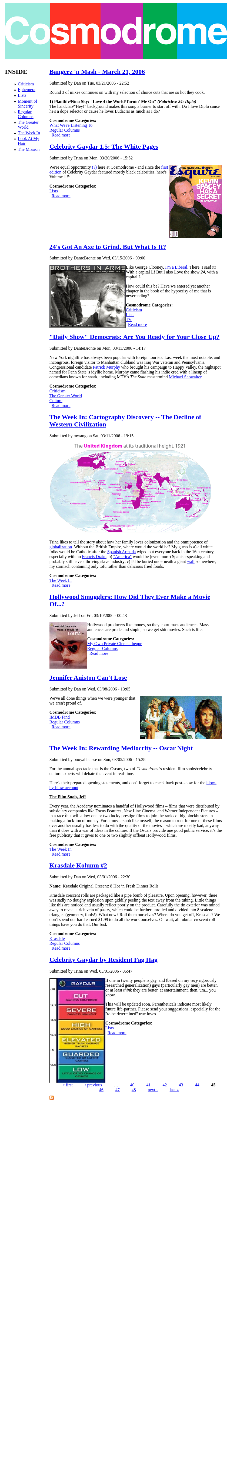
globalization (60, 547)
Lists (53, 191)
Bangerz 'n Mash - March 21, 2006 (97, 71)
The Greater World (65, 395)
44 (197, 1085)
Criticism (134, 310)
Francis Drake (94, 556)
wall (191, 561)
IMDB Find (59, 717)
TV (129, 319)
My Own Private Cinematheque (114, 643)
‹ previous (93, 1085)
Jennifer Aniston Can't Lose (88, 677)
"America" (122, 556)
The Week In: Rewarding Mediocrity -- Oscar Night (121, 748)
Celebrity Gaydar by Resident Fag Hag (103, 959)
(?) (94, 167)
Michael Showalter (185, 377)
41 (148, 1085)
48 (134, 1089)
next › (153, 1089)
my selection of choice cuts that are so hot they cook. (159, 92)
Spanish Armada (121, 551)
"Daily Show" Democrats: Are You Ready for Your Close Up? (134, 336)
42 (165, 1085)
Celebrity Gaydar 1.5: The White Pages (103, 146)
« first (67, 1085)
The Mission (28, 149)
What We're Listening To (70, 125)
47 (117, 1089)
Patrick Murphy (106, 367)
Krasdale (57, 938)
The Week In (60, 580)
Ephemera (26, 89)
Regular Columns (64, 130)
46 (101, 1089)
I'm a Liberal (176, 267)
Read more (61, 135)
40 (132, 1085)
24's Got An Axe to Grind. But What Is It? (107, 246)
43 (181, 1085)
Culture (55, 400)
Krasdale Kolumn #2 (78, 865)
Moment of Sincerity (27, 103)
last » (174, 1089)
